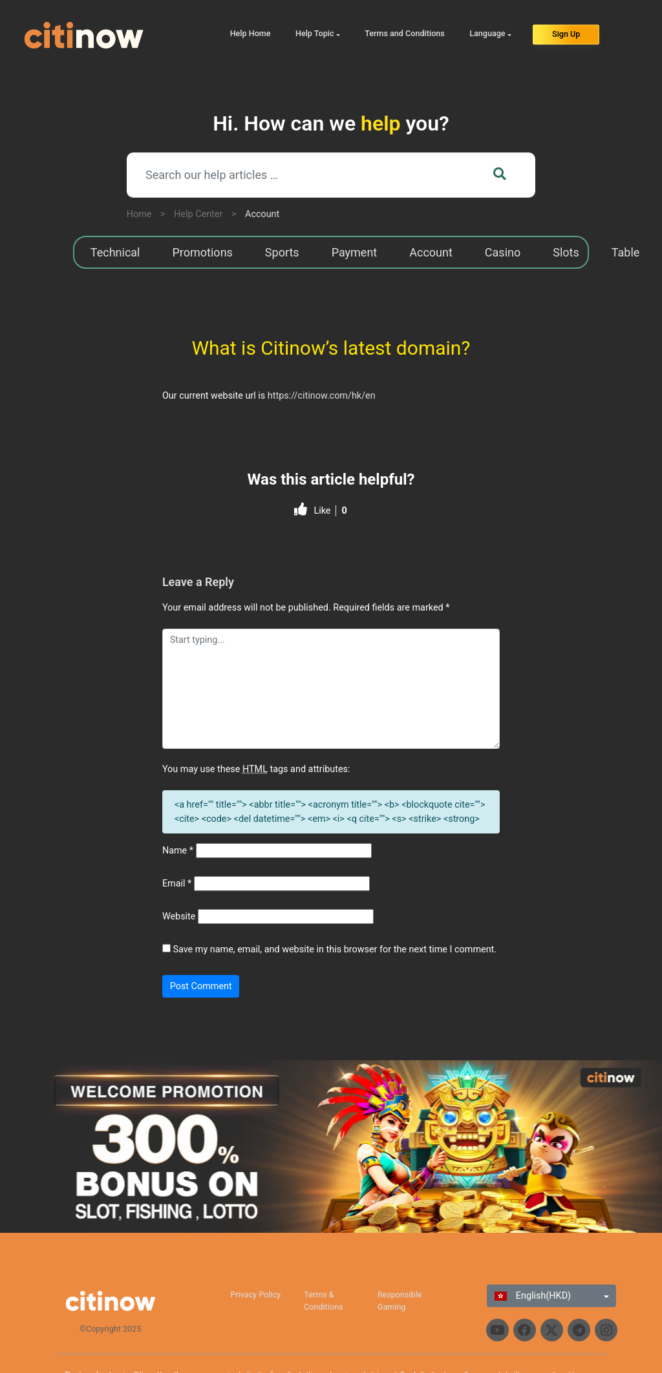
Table (626, 252)
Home (139, 214)
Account (262, 214)
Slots (566, 252)
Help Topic (314, 33)
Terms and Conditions (405, 33)
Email (176, 883)
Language (487, 33)
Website (179, 916)
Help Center (198, 214)
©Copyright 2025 (110, 1329)
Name (177, 850)
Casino (502, 252)
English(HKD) (533, 1295)
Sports (282, 252)
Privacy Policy (255, 1294)
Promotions (203, 252)
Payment (355, 252)
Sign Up (566, 34)
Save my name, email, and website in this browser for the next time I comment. (334, 949)
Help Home (250, 33)
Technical (115, 252)
